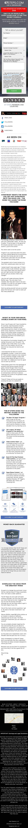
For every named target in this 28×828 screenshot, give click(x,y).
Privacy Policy (7, 75)
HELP (2, 706)
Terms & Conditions (13, 74)
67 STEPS (9, 704)
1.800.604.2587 (17, 5)
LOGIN (7, 706)
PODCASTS (22, 704)
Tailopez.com (7, 79)
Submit (14, 91)
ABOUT (15, 704)
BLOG (4, 704)
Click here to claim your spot (14, 307)
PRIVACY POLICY (15, 706)
